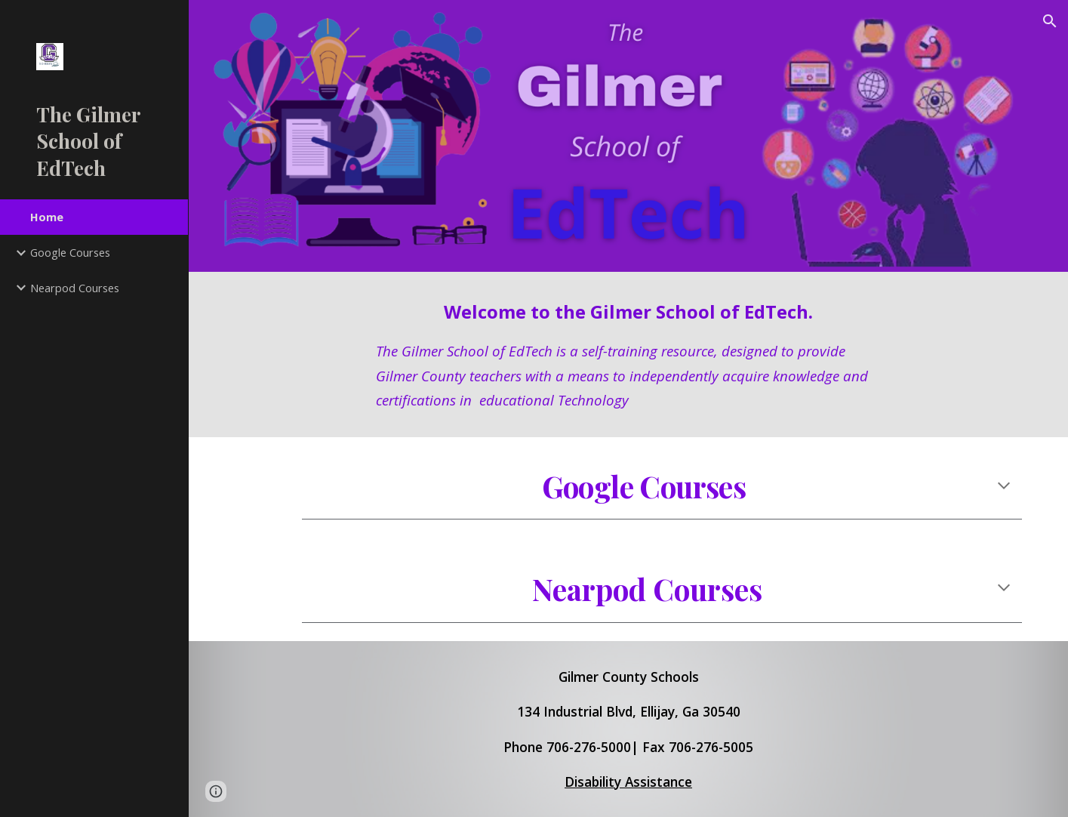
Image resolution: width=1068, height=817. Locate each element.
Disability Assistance (628, 781)
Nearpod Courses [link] (74, 287)
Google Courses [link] (70, 252)
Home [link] (46, 216)
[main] (629, 354)
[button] (1050, 21)
